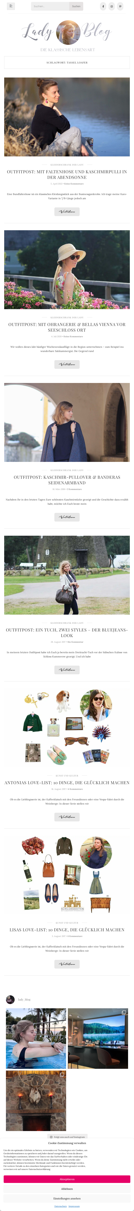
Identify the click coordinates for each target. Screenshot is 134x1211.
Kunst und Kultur (67, 775)
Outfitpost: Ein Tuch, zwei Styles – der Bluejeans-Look (67, 632)
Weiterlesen (67, 212)
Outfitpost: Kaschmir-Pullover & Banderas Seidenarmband (67, 479)
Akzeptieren (67, 1179)
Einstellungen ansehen (67, 1198)
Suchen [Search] (76, 6)
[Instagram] (112, 6)
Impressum (74, 1206)
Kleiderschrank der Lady (67, 164)
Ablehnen (67, 1188)
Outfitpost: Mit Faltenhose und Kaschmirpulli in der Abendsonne (67, 174)
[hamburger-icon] (11, 6)
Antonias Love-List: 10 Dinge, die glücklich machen (67, 782)
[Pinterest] (120, 6)
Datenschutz (60, 1206)
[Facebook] (103, 6)
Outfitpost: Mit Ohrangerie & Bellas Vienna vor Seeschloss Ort (67, 327)
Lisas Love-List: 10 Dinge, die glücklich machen (67, 929)
